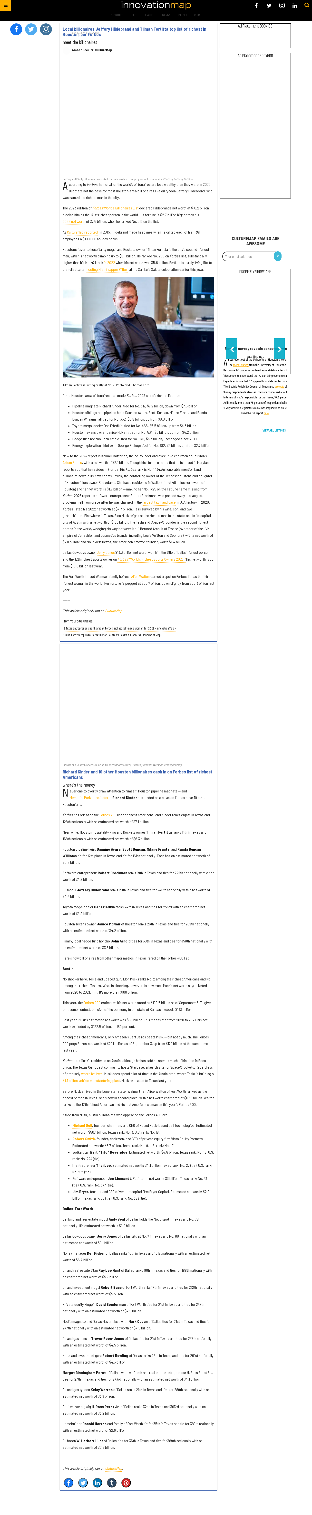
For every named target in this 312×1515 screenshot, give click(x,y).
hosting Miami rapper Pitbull (107, 269)
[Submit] (306, 5)
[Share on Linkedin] (97, 1482)
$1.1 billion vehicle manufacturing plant (91, 1080)
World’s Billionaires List (115, 208)
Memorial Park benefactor (89, 797)
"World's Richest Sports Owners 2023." (151, 559)
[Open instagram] (282, 5)
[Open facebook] (256, 5)
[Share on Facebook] (68, 1482)
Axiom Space (72, 462)
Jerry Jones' (106, 552)
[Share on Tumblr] (112, 1482)
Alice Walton (140, 576)
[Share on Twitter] (83, 1482)
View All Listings (274, 430)
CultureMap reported (82, 232)
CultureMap (113, 610)
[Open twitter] (269, 5)
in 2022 (109, 262)
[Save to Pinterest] (126, 1482)
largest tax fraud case (159, 502)
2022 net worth (74, 221)
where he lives (92, 1073)
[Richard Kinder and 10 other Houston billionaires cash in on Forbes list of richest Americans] (138, 703)
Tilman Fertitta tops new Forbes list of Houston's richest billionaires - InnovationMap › (113, 635)
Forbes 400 (108, 814)
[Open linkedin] (295, 5)
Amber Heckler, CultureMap (92, 50)
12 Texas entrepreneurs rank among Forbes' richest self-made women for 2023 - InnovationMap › (119, 628)
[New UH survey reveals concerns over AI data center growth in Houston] (255, 311)
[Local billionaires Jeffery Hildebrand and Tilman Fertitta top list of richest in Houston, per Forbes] (138, 118)
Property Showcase (255, 272)
